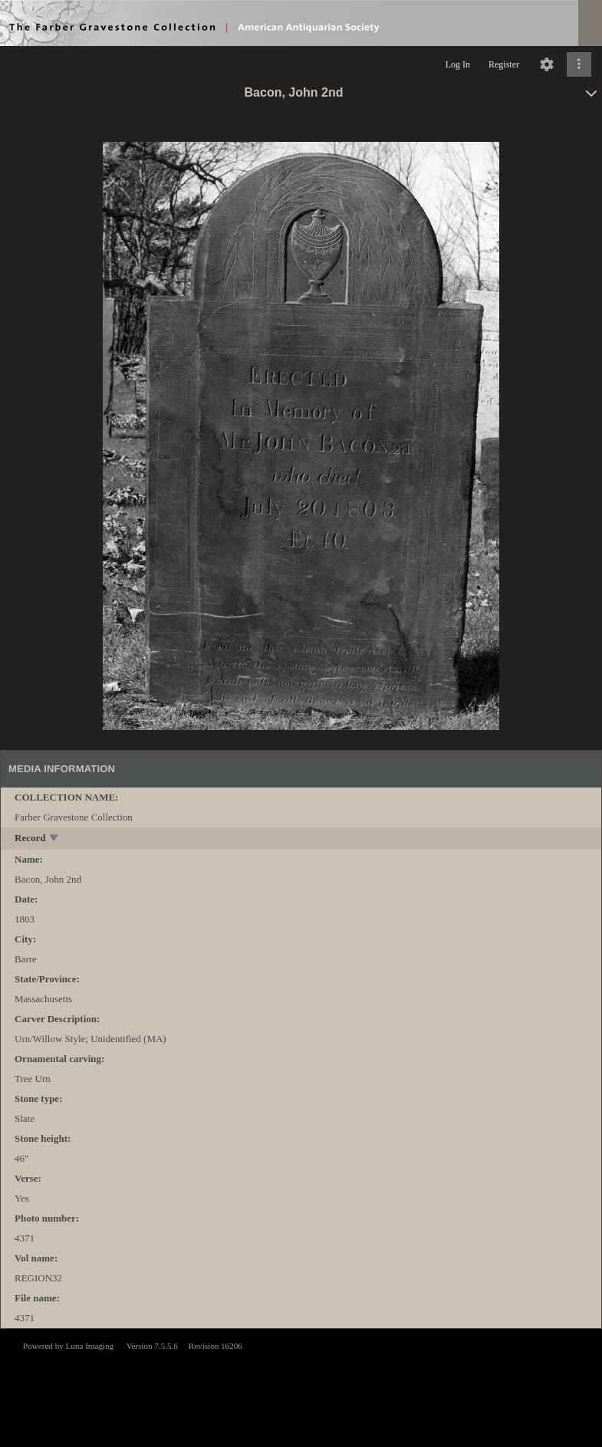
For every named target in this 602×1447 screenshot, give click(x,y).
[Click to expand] (579, 64)
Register (504, 64)
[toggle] (55, 839)
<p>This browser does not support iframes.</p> (301, 1386)
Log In (458, 64)
